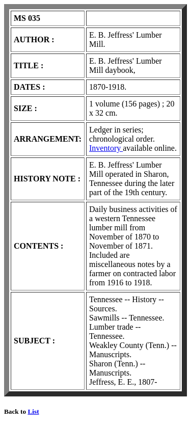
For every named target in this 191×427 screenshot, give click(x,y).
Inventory (106, 148)
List (33, 411)
